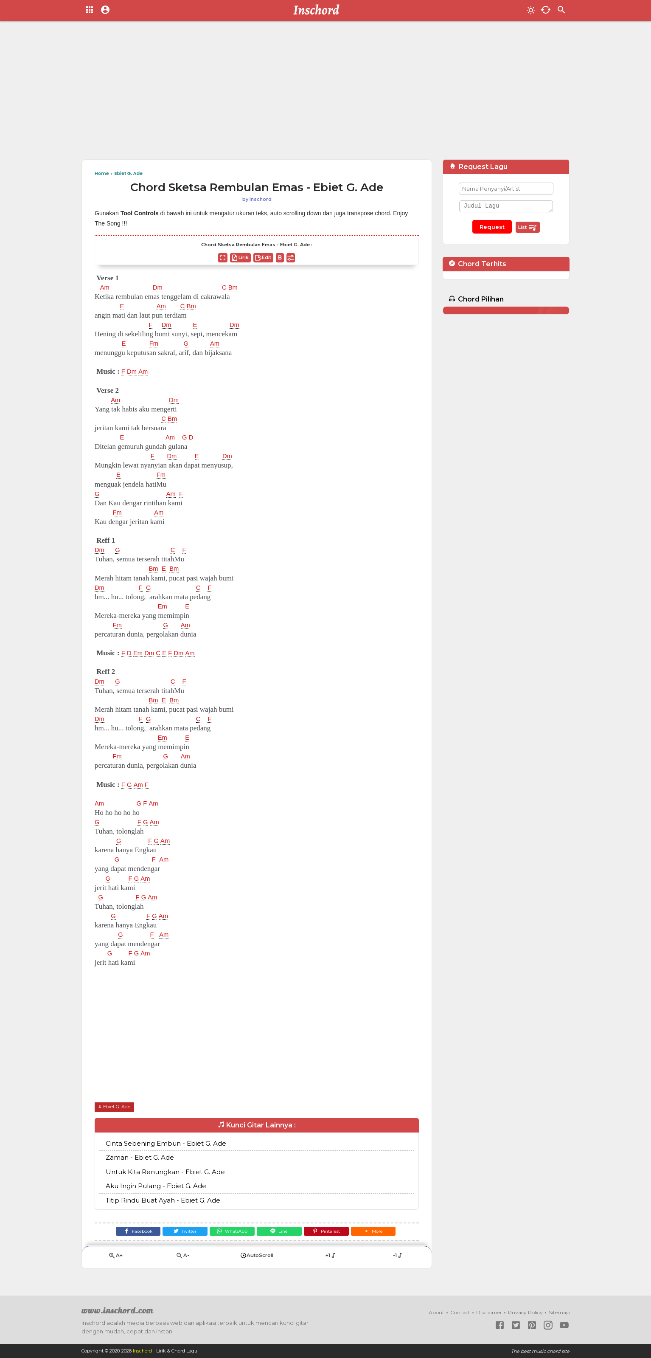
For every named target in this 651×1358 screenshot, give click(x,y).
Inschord (143, 1351)
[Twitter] (179, 1233)
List (527, 227)
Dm (159, 287)
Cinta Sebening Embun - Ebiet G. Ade (166, 1143)
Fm (155, 343)
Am (105, 287)
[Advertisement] (325, 93)
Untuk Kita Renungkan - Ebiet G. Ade (165, 1172)
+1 (331, 1258)
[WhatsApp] (230, 1233)
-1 (398, 1258)
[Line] (281, 1233)
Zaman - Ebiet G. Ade (140, 1158)
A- (182, 1259)
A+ (115, 1259)
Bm (237, 287)
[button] (382, 1233)
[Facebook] (128, 1233)
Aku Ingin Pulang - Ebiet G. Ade (156, 1186)
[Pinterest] (332, 1233)
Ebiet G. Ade (119, 1106)
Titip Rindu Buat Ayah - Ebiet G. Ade (163, 1200)
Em (163, 606)
